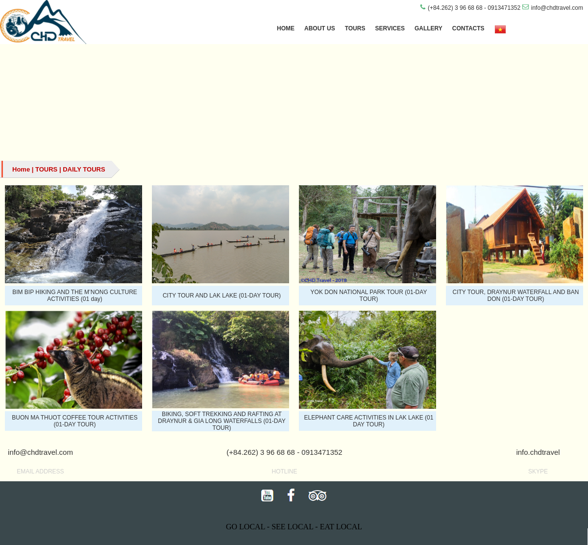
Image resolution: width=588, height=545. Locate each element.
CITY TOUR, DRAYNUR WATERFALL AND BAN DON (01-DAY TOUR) (515, 295)
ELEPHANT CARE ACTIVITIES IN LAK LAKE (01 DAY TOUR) (369, 421)
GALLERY (428, 28)
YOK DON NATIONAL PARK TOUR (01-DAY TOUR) (369, 295)
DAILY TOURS (84, 169)
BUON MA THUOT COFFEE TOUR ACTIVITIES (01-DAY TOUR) (74, 421)
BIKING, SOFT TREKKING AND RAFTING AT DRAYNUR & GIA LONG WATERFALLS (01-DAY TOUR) (221, 421)
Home (21, 169)
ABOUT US (319, 28)
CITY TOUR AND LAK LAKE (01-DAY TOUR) (222, 295)
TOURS (355, 28)
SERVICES (389, 28)
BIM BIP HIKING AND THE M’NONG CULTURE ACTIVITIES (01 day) (74, 295)
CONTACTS (468, 28)
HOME (285, 28)
